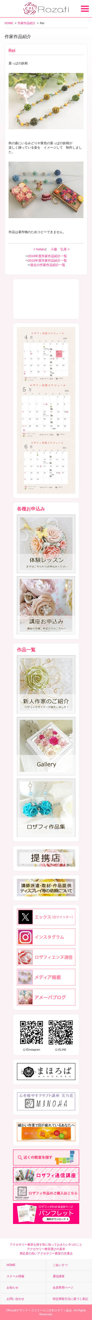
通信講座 (59, 1276)
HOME (9, 23)
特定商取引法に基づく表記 (70, 1299)
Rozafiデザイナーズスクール (27, 1310)
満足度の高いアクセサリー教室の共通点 (46, 1253)
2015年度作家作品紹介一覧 (47, 260)
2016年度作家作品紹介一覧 (47, 256)
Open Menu (85, 8)
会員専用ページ (63, 1287)
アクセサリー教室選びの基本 (46, 1249)
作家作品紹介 (26, 23)
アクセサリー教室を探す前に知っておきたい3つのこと (46, 1244)
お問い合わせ (15, 1299)
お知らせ (12, 1287)
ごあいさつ (60, 1265)
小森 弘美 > (60, 249)
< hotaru (39, 249)
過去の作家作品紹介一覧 (47, 265)
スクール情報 (15, 1276)
